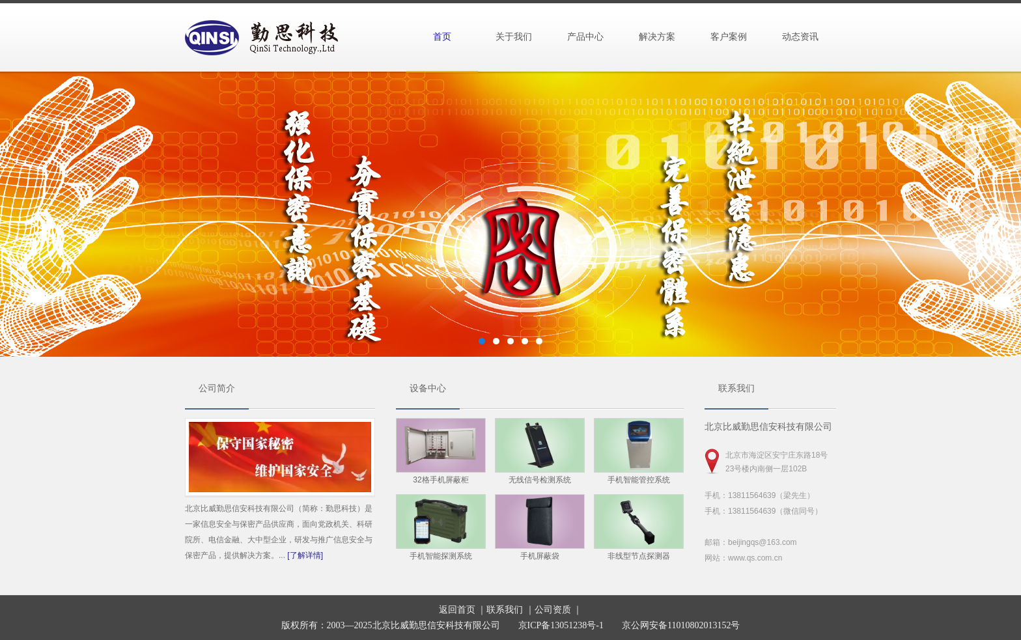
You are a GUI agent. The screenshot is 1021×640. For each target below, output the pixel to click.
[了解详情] (305, 555)
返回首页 (457, 610)
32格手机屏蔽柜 (440, 479)
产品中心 (585, 37)
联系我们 (504, 610)
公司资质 (553, 610)
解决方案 (657, 37)
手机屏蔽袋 (539, 556)
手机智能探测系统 (441, 556)
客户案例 (728, 37)
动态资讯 (800, 37)
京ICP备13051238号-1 (561, 625)
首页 (442, 37)
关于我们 (514, 37)
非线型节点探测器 (639, 556)
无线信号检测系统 (540, 479)
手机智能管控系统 (639, 479)
